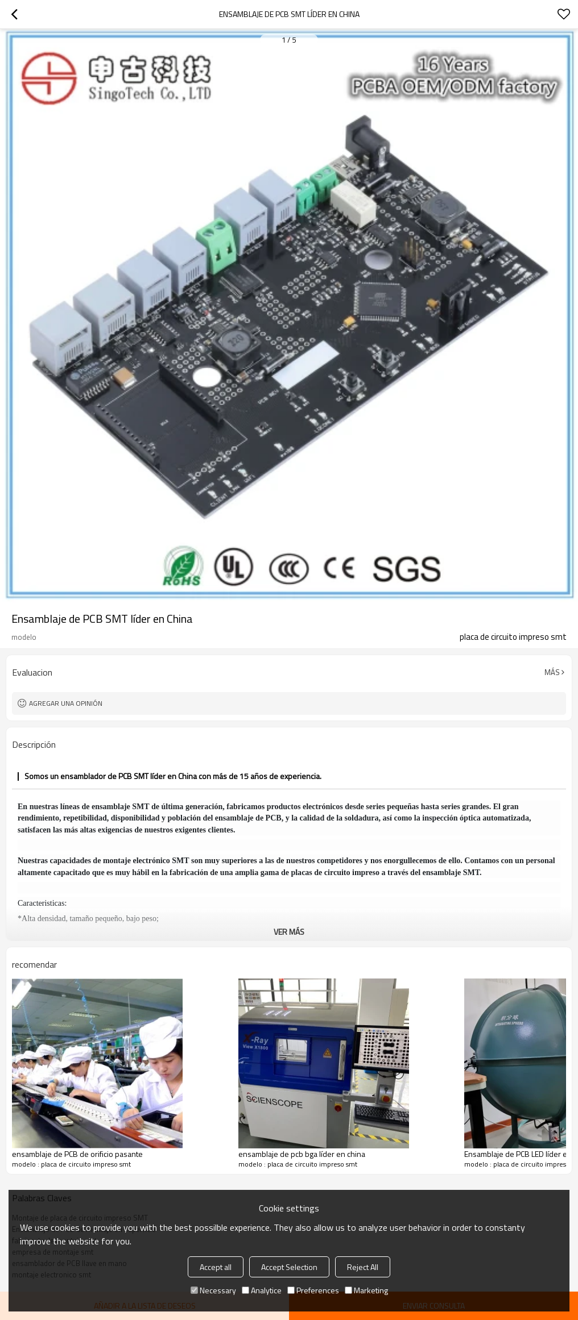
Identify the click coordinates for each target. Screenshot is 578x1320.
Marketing (366, 1290)
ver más (289, 932)
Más (552, 672)
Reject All (362, 1267)
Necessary (213, 1290)
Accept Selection (289, 1267)
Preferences (313, 1290)
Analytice (262, 1290)
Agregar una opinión (65, 703)
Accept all (216, 1267)
